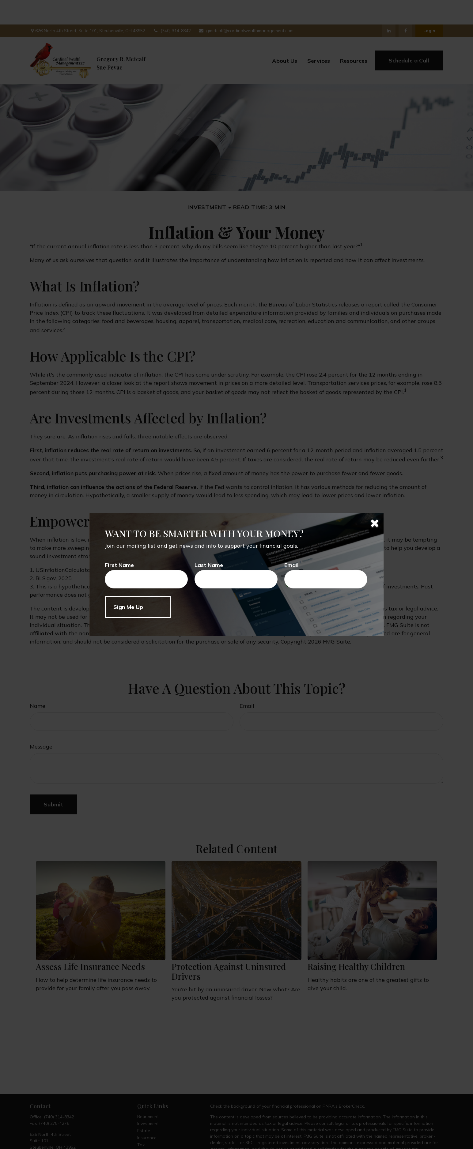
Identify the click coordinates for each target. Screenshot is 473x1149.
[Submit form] (138, 607)
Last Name (209, 565)
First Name (119, 565)
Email (291, 565)
